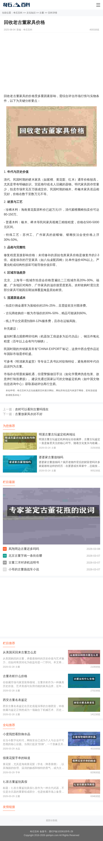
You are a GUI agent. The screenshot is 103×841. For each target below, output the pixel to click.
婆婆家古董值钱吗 (51, 457)
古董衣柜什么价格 (15, 676)
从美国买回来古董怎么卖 (19, 652)
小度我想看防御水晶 (16, 734)
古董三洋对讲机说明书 (24, 562)
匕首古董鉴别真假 (15, 781)
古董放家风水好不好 (28, 414)
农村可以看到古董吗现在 (32, 409)
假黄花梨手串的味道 (16, 758)
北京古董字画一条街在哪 (25, 555)
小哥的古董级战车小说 (24, 569)
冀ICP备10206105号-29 (61, 831)
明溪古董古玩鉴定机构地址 (57, 434)
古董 (41, 12)
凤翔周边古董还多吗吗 (24, 548)
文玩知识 (31, 12)
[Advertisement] (51, 59)
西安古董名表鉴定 (15, 699)
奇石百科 (17, 12)
